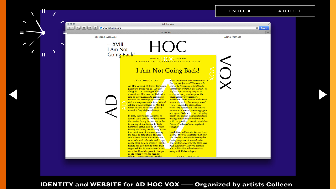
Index (240, 11)
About (290, 11)
